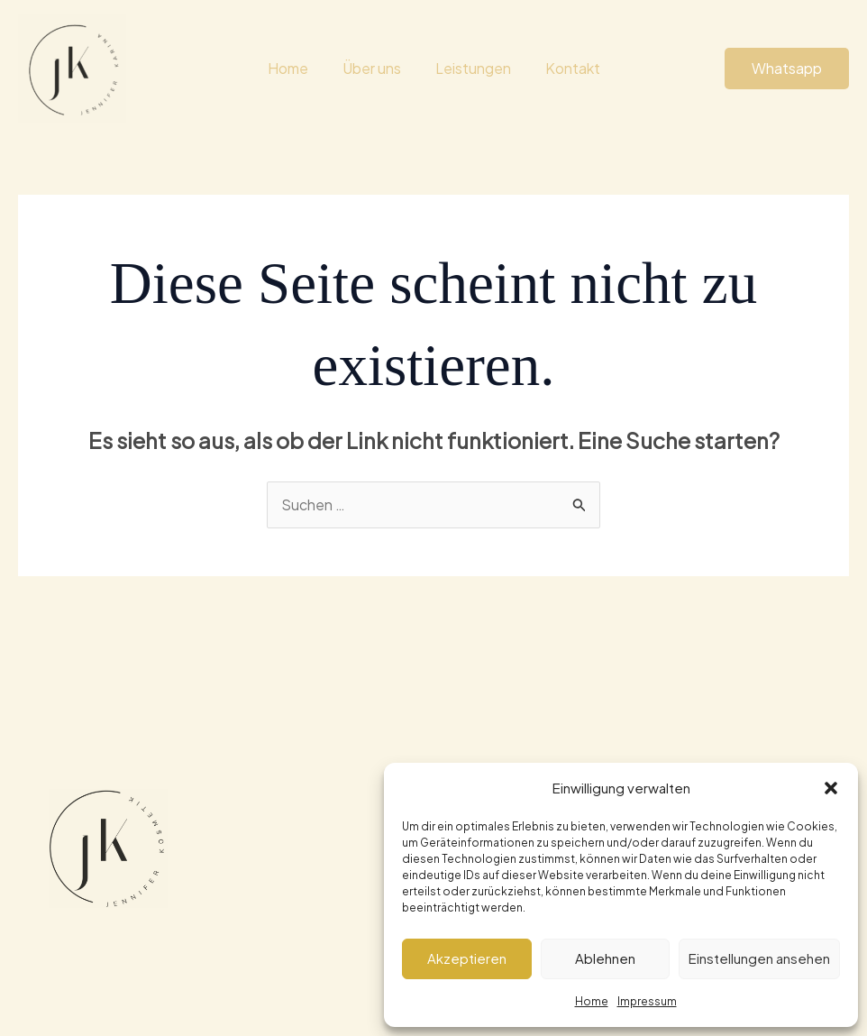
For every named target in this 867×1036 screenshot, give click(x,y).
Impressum (647, 1001)
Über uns (374, 68)
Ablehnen (605, 958)
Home (591, 1001)
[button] (831, 788)
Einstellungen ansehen (759, 958)
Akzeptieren (467, 958)
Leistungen (470, 68)
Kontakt (564, 68)
